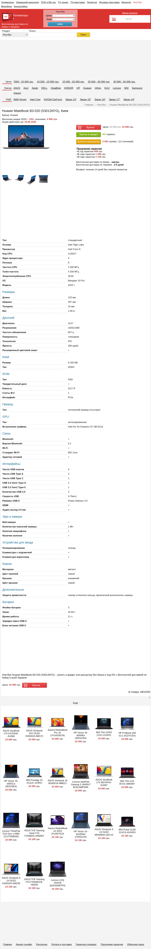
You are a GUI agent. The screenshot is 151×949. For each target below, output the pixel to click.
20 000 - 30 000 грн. (99, 81)
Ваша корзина (129, 13)
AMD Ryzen (20, 99)
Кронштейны (21, 6)
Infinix (98, 88)
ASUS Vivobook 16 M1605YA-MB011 (57, 782)
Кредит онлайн (24, 944)
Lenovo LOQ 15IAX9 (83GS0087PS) (57, 883)
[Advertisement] (75, 59)
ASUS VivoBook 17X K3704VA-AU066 (11, 733)
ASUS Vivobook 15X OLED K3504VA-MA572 (34, 733)
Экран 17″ (114, 99)
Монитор (126, 2)
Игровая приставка (109, 2)
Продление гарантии (112, 944)
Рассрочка (41, 944)
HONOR (68, 88)
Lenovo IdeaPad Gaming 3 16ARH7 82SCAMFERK (81, 784)
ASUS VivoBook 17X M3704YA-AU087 (104, 782)
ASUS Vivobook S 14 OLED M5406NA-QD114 (104, 832)
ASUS (17, 88)
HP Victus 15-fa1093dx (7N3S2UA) (81, 834)
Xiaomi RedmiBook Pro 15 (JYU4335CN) (57, 733)
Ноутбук (137, 2)
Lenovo (117, 88)
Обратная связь (135, 944)
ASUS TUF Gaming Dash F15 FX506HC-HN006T (34, 833)
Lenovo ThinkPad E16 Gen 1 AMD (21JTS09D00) (11, 834)
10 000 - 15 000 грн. (48, 81)
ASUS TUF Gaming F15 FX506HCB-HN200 (34, 882)
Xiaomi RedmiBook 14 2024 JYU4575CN (57, 831)
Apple (35, 88)
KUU (107, 88)
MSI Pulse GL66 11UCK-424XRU (127, 831)
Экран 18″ (128, 99)
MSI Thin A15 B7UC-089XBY (127, 782)
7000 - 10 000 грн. (24, 81)
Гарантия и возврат (86, 944)
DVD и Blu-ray (48, 2)
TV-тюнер (63, 2)
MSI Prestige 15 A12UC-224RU (34, 781)
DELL (44, 88)
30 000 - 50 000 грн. (124, 81)
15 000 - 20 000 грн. (73, 81)
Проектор (92, 2)
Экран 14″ (71, 99)
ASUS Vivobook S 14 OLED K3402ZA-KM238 (11, 881)
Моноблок (6, 6)
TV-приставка (77, 2)
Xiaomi (17, 93)
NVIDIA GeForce (53, 99)
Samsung (137, 88)
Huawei (87, 88)
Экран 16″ (100, 99)
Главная (7, 944)
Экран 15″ (85, 99)
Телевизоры (7, 2)
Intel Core (35, 99)
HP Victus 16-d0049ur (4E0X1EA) (81, 735)
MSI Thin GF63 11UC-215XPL (104, 733)
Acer (26, 88)
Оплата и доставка (61, 944)
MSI (126, 88)
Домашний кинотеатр (27, 2)
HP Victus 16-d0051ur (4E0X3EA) (11, 784)
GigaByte (56, 88)
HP (78, 88)
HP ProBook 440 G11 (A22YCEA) (127, 734)
